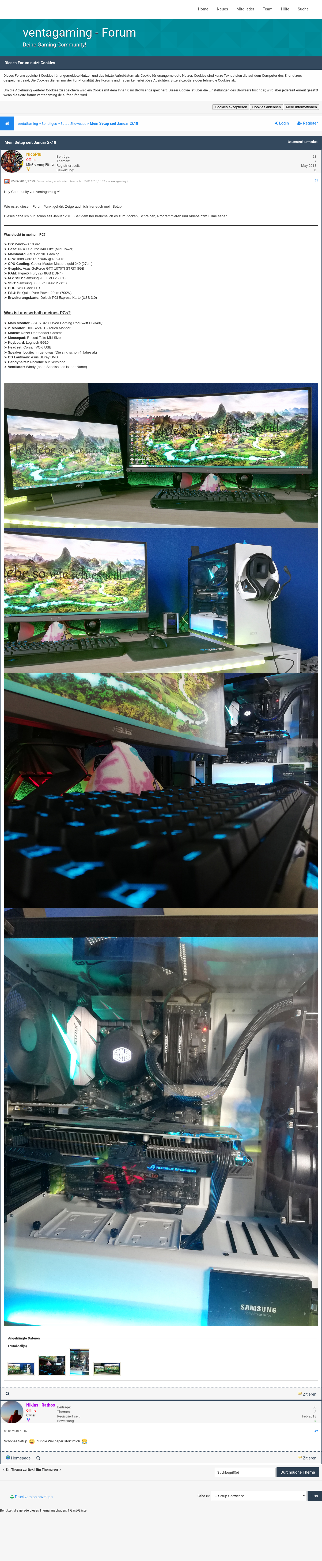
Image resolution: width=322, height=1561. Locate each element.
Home (203, 9)
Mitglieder (245, 9)
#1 (316, 180)
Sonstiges (49, 124)
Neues (222, 9)
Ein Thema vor (47, 1469)
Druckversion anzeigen (34, 1497)
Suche (303, 9)
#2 (316, 1431)
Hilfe (285, 9)
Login (282, 123)
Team (268, 9)
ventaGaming (27, 124)
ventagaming (118, 181)
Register (307, 123)
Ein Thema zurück (19, 1469)
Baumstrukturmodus (302, 142)
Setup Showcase (73, 124)
